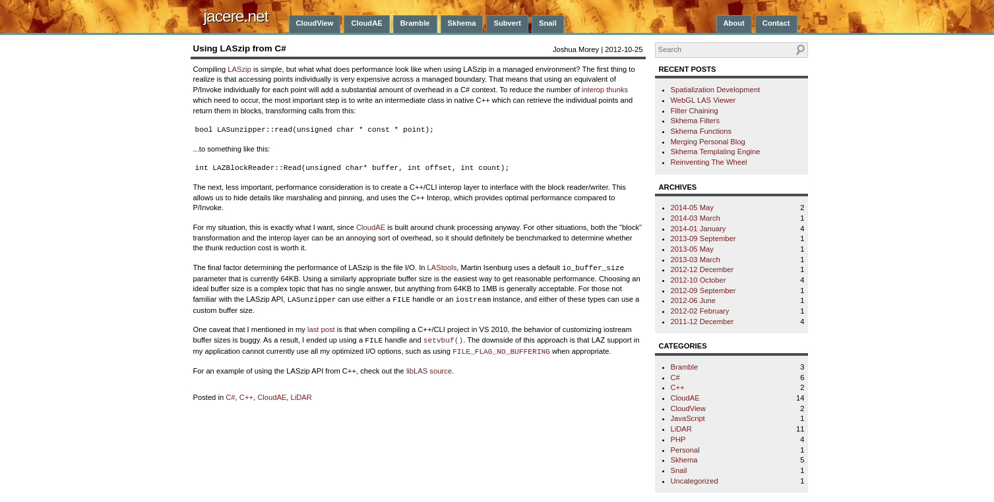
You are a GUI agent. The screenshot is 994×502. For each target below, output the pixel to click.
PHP (678, 439)
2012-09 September (703, 290)
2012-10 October (698, 280)
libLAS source (429, 371)
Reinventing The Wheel (709, 162)
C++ (246, 397)
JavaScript (688, 418)
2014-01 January (698, 229)
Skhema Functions (701, 131)
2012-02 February (700, 311)
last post (321, 329)
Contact (776, 23)
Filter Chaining (694, 111)
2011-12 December (702, 321)
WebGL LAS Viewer (703, 100)
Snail (548, 23)
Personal (685, 450)
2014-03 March (695, 218)
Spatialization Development (716, 90)
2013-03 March (695, 260)
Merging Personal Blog (708, 142)
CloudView (315, 23)
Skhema (462, 23)
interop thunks (605, 90)
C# (230, 397)
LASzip (239, 69)
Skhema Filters (695, 121)
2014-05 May (692, 207)
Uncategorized (694, 481)
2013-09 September (703, 238)
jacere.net (236, 16)
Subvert (507, 23)
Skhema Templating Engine (716, 151)
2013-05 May (692, 249)
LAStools (442, 267)
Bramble (415, 23)
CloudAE (366, 23)
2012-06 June (693, 300)
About (734, 23)
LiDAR (301, 397)
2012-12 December (702, 269)
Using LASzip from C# (239, 48)
